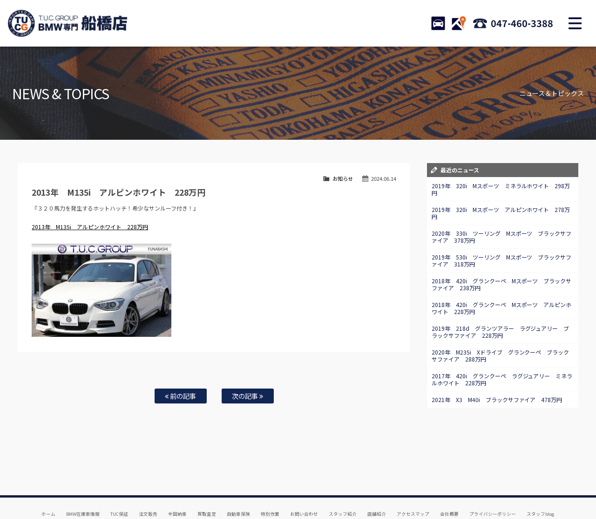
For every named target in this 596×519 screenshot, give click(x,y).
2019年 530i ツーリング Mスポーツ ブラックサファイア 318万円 (502, 260)
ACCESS (458, 23)
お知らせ (342, 178)
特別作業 (270, 482)
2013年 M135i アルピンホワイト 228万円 (90, 227)
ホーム (48, 482)
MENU (575, 23)
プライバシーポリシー (492, 482)
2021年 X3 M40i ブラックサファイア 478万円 (497, 399)
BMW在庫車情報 (83, 482)
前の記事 (180, 396)
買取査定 (206, 482)
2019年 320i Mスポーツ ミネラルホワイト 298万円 (501, 189)
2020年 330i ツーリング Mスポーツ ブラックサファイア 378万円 (502, 236)
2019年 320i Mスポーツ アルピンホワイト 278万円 (501, 212)
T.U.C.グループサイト (313, 491)
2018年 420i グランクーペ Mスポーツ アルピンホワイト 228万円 (502, 307)
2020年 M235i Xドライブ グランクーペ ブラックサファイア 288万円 (500, 355)
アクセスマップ (413, 482)
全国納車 (177, 482)
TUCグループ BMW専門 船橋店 (67, 23)
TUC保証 (119, 482)
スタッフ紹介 (343, 482)
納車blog (270, 491)
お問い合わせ (304, 482)
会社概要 (449, 482)
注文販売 (148, 482)
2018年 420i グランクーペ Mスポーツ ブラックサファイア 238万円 (502, 284)
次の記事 (247, 396)
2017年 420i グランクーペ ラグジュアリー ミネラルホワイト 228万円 (502, 379)
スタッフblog (541, 482)
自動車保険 (238, 482)
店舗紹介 (376, 482)
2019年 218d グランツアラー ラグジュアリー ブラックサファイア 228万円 (500, 331)
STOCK (438, 23)
